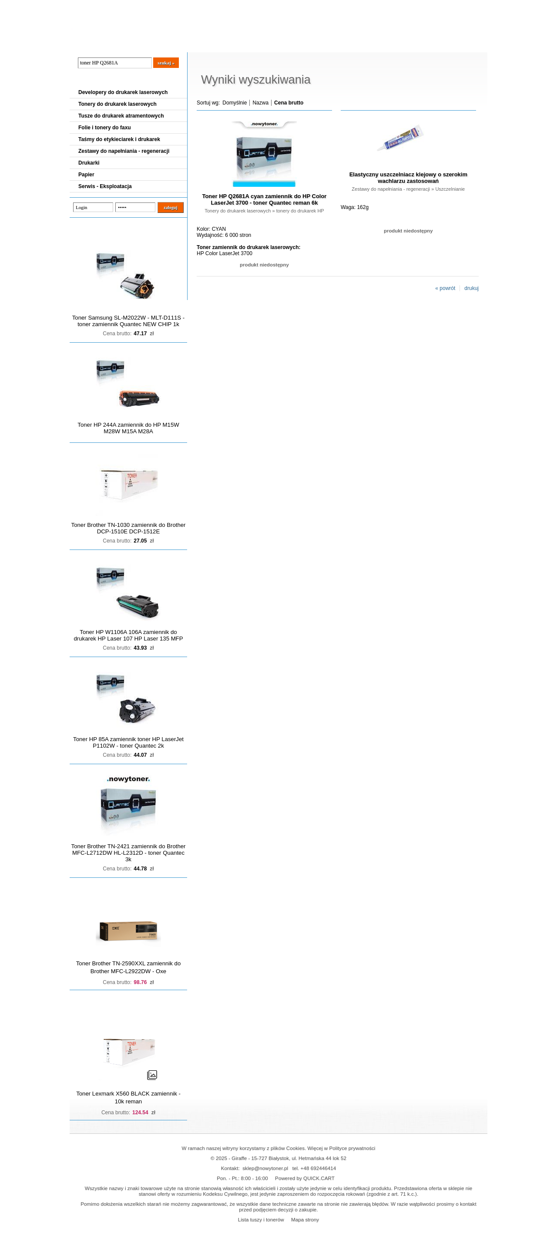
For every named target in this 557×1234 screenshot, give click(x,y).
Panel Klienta (175, 43)
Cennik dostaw (123, 43)
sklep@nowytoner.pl (265, 1168)
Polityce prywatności (352, 1148)
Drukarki (89, 163)
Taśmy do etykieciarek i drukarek (119, 139)
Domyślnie (234, 103)
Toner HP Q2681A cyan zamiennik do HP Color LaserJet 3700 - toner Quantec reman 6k (264, 199)
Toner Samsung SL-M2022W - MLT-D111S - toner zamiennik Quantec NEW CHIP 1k (128, 320)
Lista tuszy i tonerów (261, 1219)
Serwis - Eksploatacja (105, 186)
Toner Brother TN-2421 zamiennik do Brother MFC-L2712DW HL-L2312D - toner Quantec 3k (128, 853)
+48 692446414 (318, 1168)
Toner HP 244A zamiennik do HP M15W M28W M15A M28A (128, 428)
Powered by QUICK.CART (305, 1178)
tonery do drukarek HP (300, 210)
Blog (83, 43)
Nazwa (260, 103)
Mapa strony (305, 1219)
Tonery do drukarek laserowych (117, 104)
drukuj (471, 288)
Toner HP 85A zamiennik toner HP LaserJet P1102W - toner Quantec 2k (128, 742)
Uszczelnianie (450, 189)
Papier (86, 175)
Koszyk (434, 6)
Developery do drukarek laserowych (123, 92)
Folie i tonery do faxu (104, 128)
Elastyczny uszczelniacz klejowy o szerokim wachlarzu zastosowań (408, 177)
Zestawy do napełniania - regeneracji (123, 151)
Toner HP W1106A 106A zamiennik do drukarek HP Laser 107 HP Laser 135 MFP (128, 635)
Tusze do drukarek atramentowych (121, 116)
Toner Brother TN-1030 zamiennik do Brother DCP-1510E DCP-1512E (128, 528)
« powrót (445, 288)
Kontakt (217, 43)
